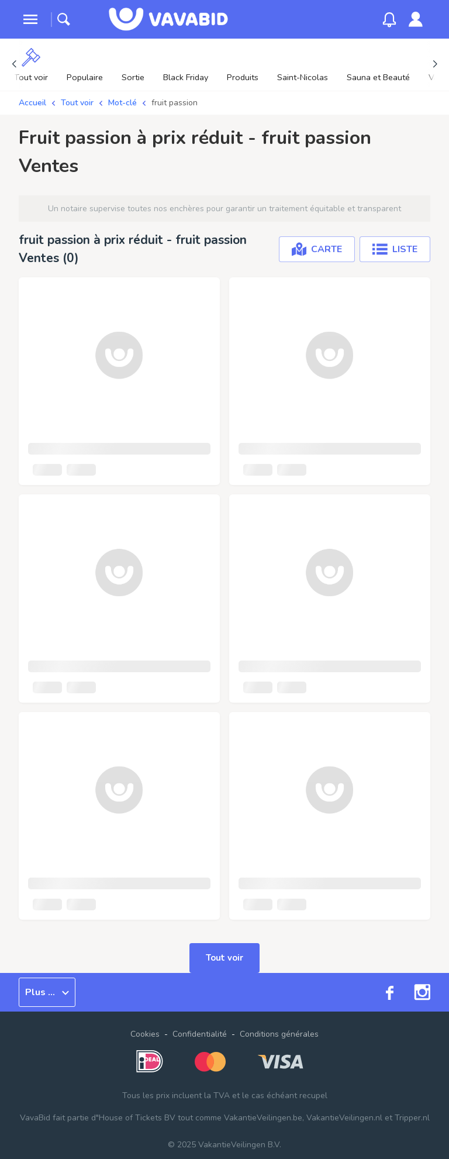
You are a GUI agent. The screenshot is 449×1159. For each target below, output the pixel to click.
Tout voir (77, 102)
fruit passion (174, 102)
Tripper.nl (412, 1117)
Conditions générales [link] (279, 1034)
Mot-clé (122, 102)
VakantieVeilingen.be (263, 1117)
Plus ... (47, 992)
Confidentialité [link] (199, 1034)
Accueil (32, 102)
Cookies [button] (145, 1034)
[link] (415, 19)
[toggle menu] (30, 19)
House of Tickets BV (137, 1117)
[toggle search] (64, 19)
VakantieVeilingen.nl (344, 1117)
